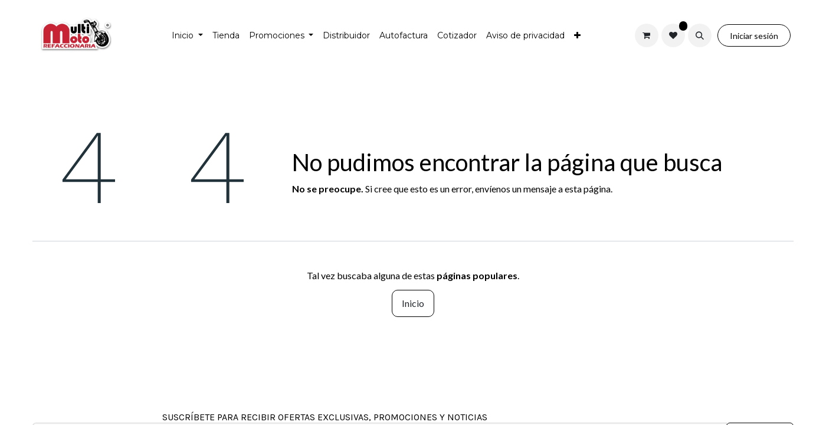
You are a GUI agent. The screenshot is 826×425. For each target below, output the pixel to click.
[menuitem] (187, 35)
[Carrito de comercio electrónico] (646, 35)
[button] (700, 35)
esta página (588, 188)
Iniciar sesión (754, 36)
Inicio (413, 303)
